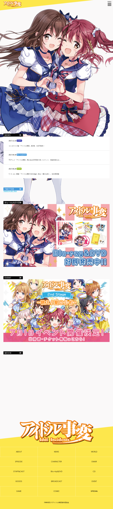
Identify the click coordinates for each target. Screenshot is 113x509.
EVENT (94, 481)
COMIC (57, 491)
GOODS (19, 481)
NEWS (56, 452)
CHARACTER (56, 462)
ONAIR (94, 462)
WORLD (94, 452)
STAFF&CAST (18, 471)
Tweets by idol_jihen (10, 191)
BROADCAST (56, 481)
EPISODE (18, 462)
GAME (18, 491)
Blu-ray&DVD (56, 471)
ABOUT (19, 452)
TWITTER (9, 189)
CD (94, 471)
